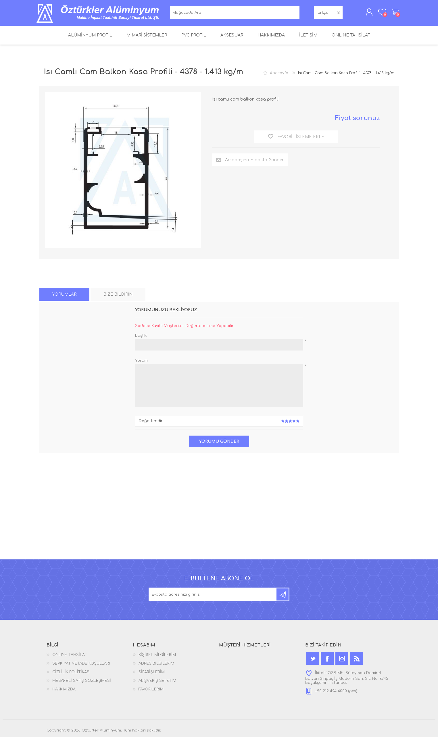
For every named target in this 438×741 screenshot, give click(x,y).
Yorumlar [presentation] (64, 298)
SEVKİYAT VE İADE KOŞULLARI (81, 667)
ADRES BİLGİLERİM (156, 667)
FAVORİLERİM (151, 693)
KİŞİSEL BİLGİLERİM (157, 659)
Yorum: (141, 365)
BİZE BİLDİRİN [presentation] (117, 298)
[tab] (64, 298)
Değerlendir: (151, 425)
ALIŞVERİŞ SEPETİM (392, 14)
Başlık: (141, 340)
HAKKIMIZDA (64, 693)
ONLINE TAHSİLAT (69, 659)
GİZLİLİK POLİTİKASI (71, 676)
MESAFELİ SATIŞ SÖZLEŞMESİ (81, 685)
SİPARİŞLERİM (152, 676)
